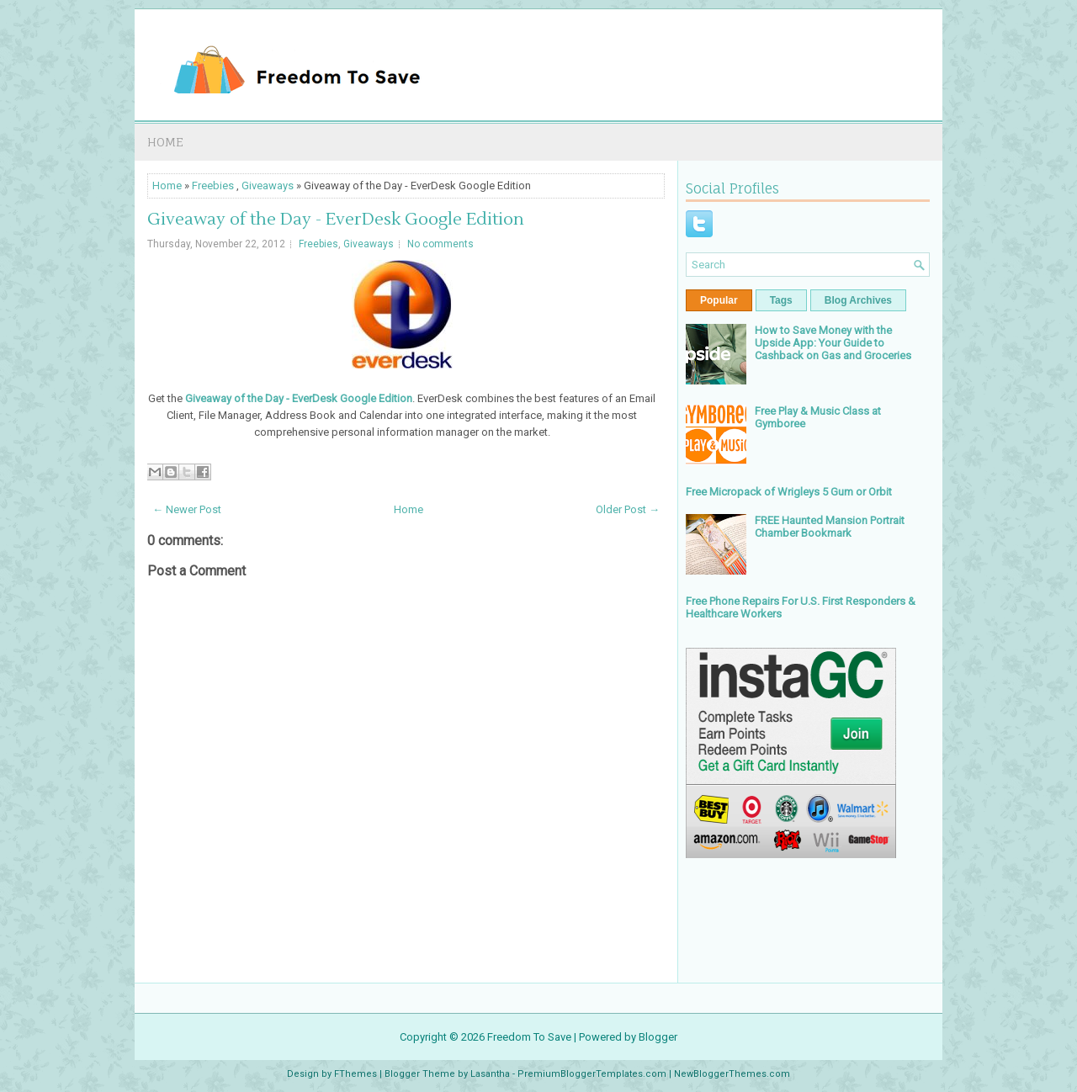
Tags (781, 300)
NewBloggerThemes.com (732, 1073)
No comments (440, 244)
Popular (719, 300)
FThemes (355, 1073)
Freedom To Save (529, 1037)
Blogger (658, 1037)
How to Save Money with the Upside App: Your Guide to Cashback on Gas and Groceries (833, 343)
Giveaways (267, 185)
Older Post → (628, 509)
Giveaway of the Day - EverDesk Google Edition (335, 219)
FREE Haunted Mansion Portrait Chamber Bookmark (830, 526)
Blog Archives (858, 300)
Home (165, 142)
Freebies (213, 185)
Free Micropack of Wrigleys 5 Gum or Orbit (789, 491)
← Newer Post (186, 509)
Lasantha (490, 1073)
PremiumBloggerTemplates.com (591, 1073)
